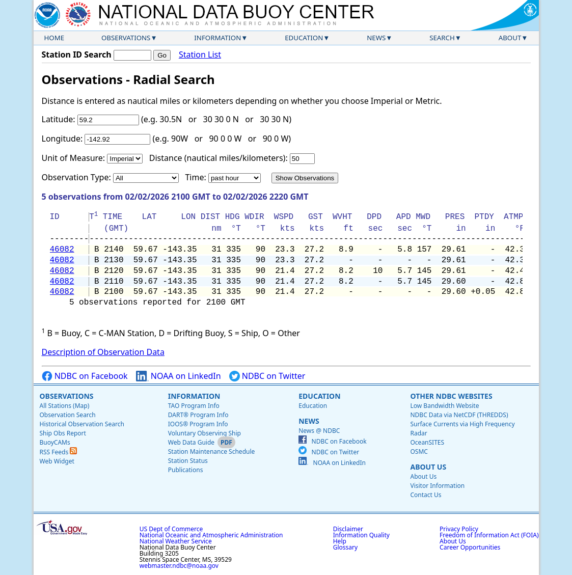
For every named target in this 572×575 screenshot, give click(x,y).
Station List (200, 54)
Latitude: (58, 119)
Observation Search (68, 414)
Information (217, 37)
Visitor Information (437, 485)
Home (54, 37)
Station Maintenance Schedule (211, 451)
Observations (125, 37)
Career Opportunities (470, 547)
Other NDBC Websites (451, 396)
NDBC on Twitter (267, 376)
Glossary (345, 547)
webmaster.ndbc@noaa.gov (179, 565)
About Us (428, 467)
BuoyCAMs (55, 442)
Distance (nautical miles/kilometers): (218, 157)
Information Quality (361, 535)
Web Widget (57, 461)
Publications (185, 470)
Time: (195, 177)
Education (304, 37)
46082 (62, 249)
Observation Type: (76, 177)
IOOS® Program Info (198, 424)
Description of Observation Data (103, 352)
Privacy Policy (459, 529)
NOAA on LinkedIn (178, 376)
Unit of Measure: (73, 157)
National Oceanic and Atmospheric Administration (211, 535)
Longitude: (62, 138)
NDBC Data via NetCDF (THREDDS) (459, 414)
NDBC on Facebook (85, 376)
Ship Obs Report (63, 433)
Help (339, 541)
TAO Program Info (194, 405)
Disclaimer (348, 529)
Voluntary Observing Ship (204, 433)
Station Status (188, 460)
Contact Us (425, 494)
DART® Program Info (198, 414)
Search (442, 37)
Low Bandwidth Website (444, 405)
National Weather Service (176, 541)
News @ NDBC (319, 430)
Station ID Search (77, 54)
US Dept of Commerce (171, 529)
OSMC (418, 451)
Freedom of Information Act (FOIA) (489, 535)
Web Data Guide (191, 442)
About (510, 37)
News (376, 37)
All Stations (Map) (65, 405)
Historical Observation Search (82, 424)
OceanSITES (427, 442)
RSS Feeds (58, 452)
